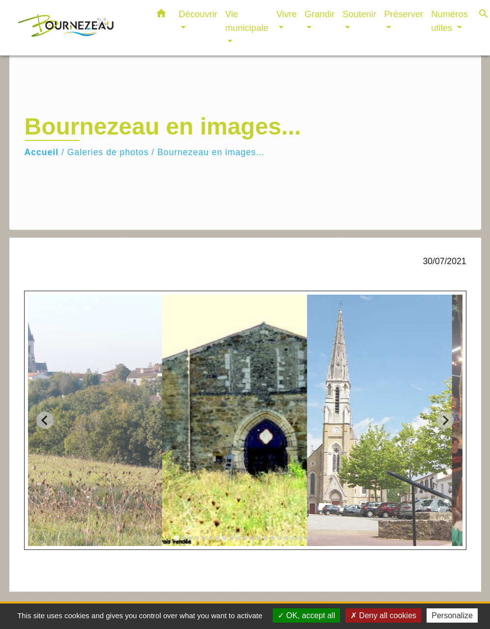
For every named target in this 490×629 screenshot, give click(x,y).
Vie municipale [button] (246, 21)
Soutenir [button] (359, 14)
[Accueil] (78, 27)
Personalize (452, 615)
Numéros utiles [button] (449, 21)
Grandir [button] (320, 14)
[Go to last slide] (45, 420)
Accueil (42, 152)
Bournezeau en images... (211, 152)
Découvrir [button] (198, 14)
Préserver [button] (404, 14)
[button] (161, 15)
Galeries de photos (108, 152)
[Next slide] (445, 420)
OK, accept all (306, 615)
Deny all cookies (383, 615)
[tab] (176, 538)
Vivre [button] (286, 14)
